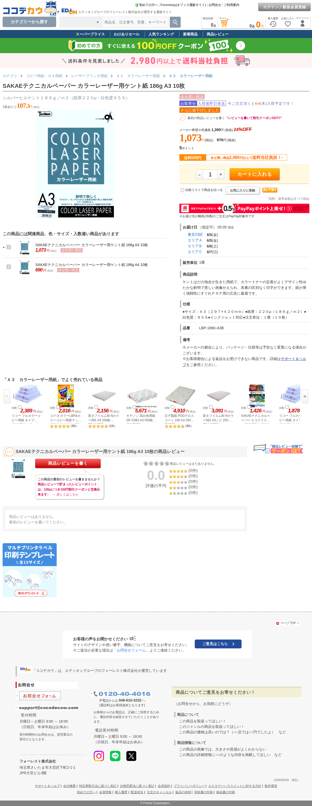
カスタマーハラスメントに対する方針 (234, 786)
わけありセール (126, 34)
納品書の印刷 (225, 792)
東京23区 (195, 234)
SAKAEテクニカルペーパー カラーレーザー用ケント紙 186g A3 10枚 (91, 245)
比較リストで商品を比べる (204, 190)
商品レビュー (218, 34)
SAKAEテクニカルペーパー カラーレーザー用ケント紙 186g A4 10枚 (91, 265)
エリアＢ (195, 246)
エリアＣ (195, 252)
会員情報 (105, 792)
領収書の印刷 (203, 792)
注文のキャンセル (159, 792)
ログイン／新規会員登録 (284, 7)
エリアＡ (195, 240)
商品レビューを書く (68, 463)
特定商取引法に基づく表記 (97, 786)
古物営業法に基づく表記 (137, 786)
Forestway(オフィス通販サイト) (183, 5)
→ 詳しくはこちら (65, 494)
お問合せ (215, 5)
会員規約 (164, 786)
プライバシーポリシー (189, 786)
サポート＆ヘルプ (47, 786)
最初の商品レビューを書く (206, 118)
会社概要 (69, 786)
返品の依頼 (183, 792)
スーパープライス (90, 34)
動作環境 (271, 786)
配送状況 (137, 792)
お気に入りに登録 (242, 190)
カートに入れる (254, 174)
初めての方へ (146, 5)
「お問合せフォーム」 (131, 650)
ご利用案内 (231, 5)
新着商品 (190, 34)
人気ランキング (161, 34)
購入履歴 (121, 792)
